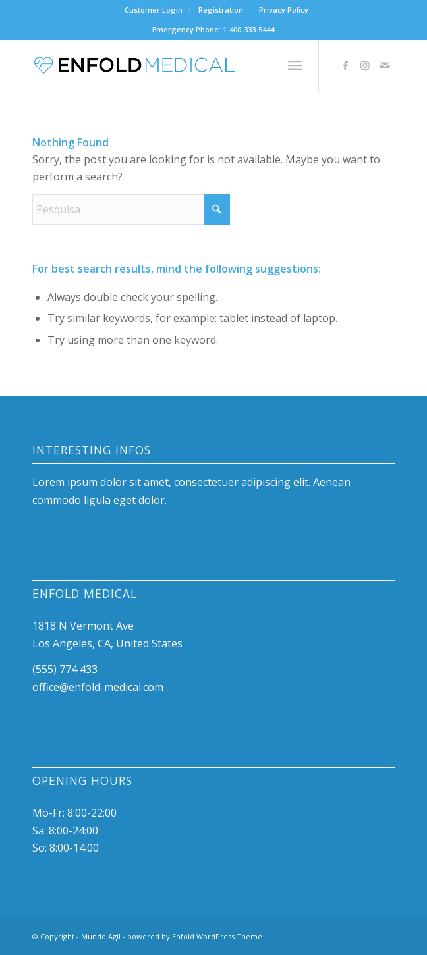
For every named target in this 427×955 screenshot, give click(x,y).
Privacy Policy (283, 9)
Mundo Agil (101, 936)
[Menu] (295, 65)
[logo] (177, 65)
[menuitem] (154, 10)
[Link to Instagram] (365, 65)
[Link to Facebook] (345, 65)
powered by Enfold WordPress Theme (194, 936)
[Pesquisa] (131, 209)
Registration (220, 9)
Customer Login (154, 9)
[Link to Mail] (385, 65)
